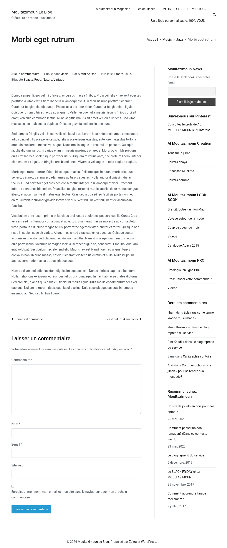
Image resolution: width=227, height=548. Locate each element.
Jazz (64, 74)
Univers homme (178, 180)
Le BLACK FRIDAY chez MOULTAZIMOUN (184, 474)
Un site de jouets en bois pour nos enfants (191, 409)
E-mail (17, 444)
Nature (47, 80)
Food (37, 80)
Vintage (58, 80)
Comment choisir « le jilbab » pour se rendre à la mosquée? (189, 371)
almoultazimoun (179, 327)
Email (171, 83)
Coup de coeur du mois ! (184, 227)
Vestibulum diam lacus (122, 319)
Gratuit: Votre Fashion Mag (186, 209)
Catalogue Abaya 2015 (183, 245)
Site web (17, 465)
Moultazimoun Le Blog (32, 12)
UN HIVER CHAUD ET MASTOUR (184, 9)
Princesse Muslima (181, 171)
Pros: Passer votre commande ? (190, 279)
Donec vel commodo (29, 319)
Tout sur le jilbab (179, 153)
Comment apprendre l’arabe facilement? (187, 496)
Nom (16, 424)
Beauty (28, 80)
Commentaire (22, 360)
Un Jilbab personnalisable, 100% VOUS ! (178, 21)
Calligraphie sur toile (197, 356)
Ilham (172, 312)
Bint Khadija (176, 342)
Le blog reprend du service (186, 455)
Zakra (133, 542)
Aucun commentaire (26, 74)
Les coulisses (145, 9)
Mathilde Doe (87, 74)
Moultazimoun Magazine (113, 9)
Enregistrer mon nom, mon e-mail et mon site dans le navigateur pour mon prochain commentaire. (69, 494)
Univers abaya (177, 162)
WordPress (148, 542)
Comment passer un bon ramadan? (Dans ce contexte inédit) (187, 433)
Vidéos (172, 236)
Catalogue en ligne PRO (184, 270)
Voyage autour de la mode (186, 219)
